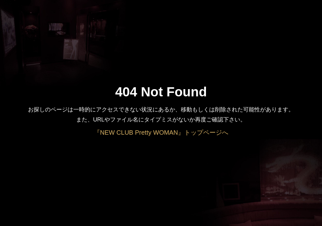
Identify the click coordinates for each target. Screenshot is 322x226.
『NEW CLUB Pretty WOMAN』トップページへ (161, 132)
